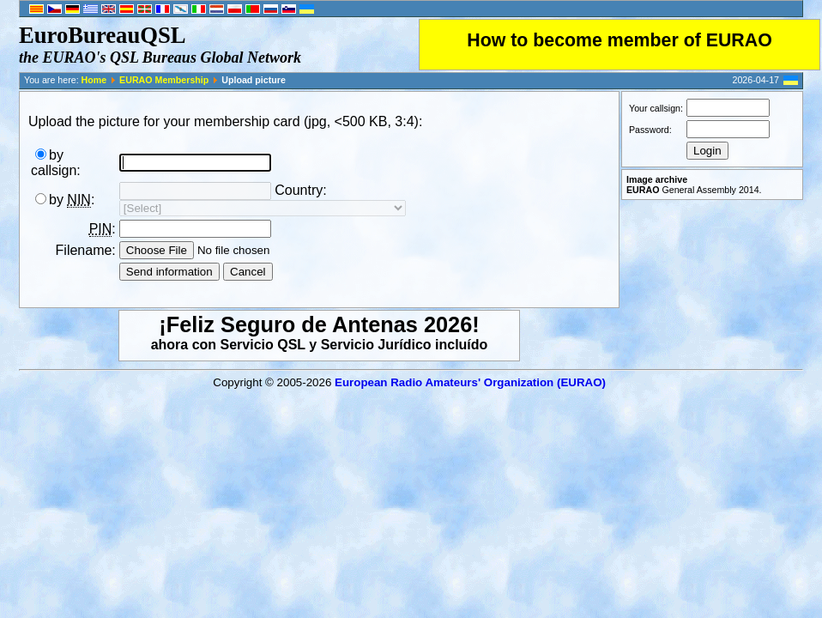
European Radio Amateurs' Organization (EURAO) (470, 382)
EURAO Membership (164, 80)
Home (94, 80)
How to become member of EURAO (619, 40)
